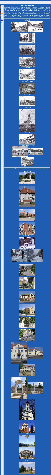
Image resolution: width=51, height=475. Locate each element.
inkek (1, 17)
